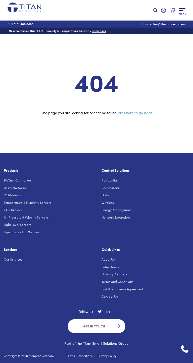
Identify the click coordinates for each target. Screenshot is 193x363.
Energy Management (117, 210)
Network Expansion (116, 217)
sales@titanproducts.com (163, 24)
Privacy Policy (107, 356)
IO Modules (12, 195)
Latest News (110, 267)
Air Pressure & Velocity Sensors (26, 217)
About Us (108, 259)
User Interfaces (15, 188)
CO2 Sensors (13, 210)
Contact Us (110, 296)
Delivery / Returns (115, 274)
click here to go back (135, 112)
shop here (99, 31)
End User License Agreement (122, 289)
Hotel (105, 195)
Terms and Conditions (117, 281)
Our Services (13, 259)
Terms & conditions (79, 356)
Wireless (108, 202)
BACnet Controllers (18, 180)
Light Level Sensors (17, 224)
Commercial (111, 188)
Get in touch (94, 326)
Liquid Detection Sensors (22, 232)
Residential (110, 180)
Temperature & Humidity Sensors (28, 202)
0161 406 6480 (20, 24)
